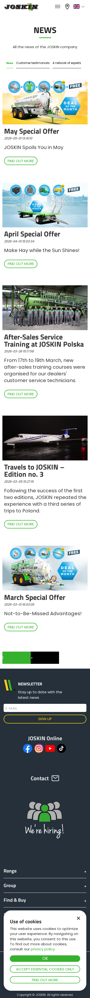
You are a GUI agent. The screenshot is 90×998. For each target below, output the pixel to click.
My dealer (68, 6)
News (9, 63)
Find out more (45, 979)
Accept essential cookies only (45, 969)
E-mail (11, 708)
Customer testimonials (33, 63)
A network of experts (67, 63)
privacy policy (43, 949)
